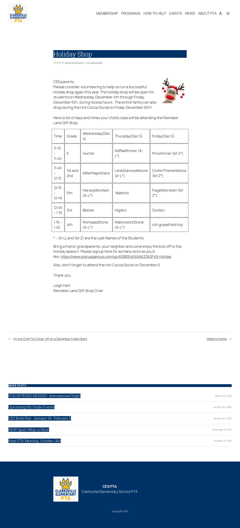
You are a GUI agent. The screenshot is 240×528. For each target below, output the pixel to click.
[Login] (220, 13)
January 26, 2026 (222, 407)
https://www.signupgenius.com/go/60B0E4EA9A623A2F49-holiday (116, 256)
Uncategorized (94, 62)
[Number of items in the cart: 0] (228, 13)
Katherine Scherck (74, 62)
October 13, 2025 (223, 440)
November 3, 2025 (222, 429)
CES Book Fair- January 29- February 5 (39, 418)
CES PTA (109, 486)
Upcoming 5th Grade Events (31, 407)
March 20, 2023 (223, 395)
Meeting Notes (217, 339)
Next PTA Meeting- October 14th (34, 441)
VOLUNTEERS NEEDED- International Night (44, 396)
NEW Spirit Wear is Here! (28, 429)
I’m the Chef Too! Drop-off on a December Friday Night (50, 339)
